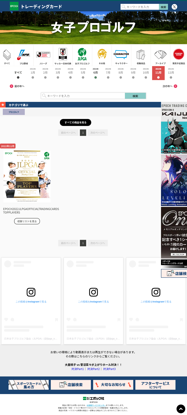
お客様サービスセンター (96, 405)
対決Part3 (109, 369)
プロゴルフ (14, 111)
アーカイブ (160, 55)
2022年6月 (95, 73)
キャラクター (121, 55)
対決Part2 (93, 369)
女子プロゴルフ (82, 55)
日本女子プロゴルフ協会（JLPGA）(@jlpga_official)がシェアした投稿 (42, 338)
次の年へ (170, 86)
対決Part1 (77, 369)
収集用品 (141, 55)
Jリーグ (43, 55)
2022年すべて (18, 73)
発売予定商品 (178, 55)
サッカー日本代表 (63, 55)
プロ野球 (23, 55)
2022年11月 (158, 73)
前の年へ (17, 86)
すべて (7, 55)
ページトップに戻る (181, 409)
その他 (102, 55)
